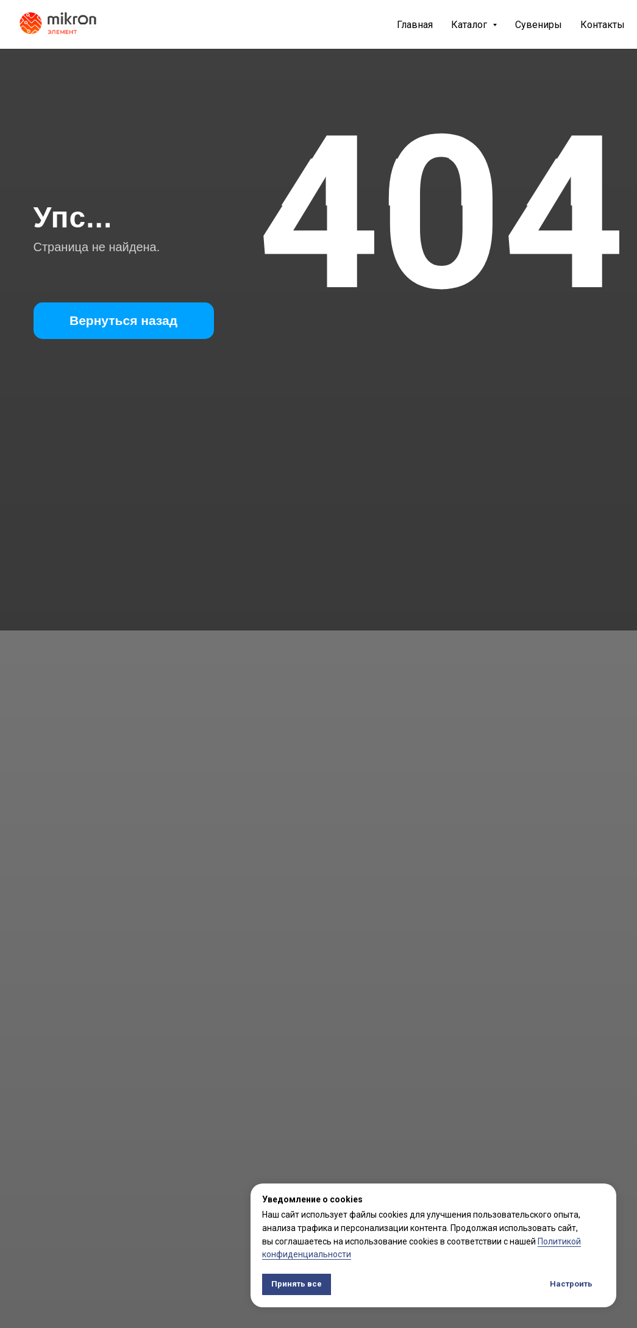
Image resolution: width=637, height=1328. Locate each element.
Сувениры (538, 24)
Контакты (602, 24)
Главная (415, 24)
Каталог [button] (470, 24)
